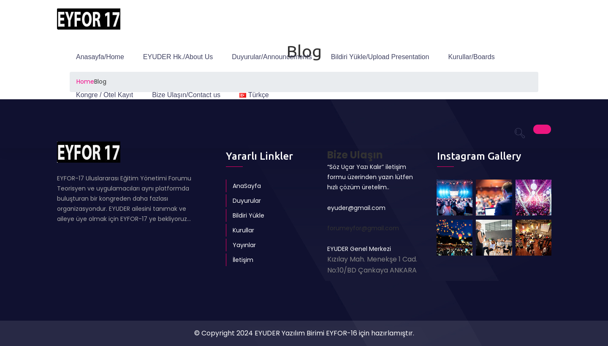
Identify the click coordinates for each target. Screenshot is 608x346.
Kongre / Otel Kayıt (104, 94)
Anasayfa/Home (100, 56)
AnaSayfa (247, 186)
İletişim (243, 260)
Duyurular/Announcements (272, 56)
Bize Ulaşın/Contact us (186, 94)
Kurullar (243, 230)
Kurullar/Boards (471, 56)
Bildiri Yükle (248, 215)
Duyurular (247, 200)
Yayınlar (244, 245)
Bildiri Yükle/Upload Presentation (380, 56)
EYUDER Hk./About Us (178, 56)
